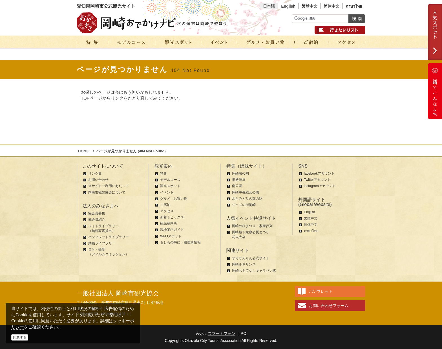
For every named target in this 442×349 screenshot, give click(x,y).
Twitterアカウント (317, 180)
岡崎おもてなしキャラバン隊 (254, 271)
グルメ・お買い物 (173, 199)
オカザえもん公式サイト (250, 258)
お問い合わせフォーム (328, 305)
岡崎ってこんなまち (435, 91)
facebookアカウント (319, 173)
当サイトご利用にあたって (108, 186)
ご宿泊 (165, 205)
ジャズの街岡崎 (244, 205)
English (288, 6)
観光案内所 (168, 223)
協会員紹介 (96, 219)
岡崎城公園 (240, 173)
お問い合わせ (98, 180)
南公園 (237, 186)
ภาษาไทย (354, 6)
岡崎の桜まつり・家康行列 (252, 226)
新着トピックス (172, 217)
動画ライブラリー (101, 243)
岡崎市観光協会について (106, 192)
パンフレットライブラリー (108, 237)
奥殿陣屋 (239, 180)
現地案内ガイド (172, 230)
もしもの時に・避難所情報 (180, 242)
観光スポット (170, 186)
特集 (163, 173)
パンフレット (321, 291)
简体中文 (331, 6)
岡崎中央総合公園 (245, 192)
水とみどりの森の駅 (247, 199)
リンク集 (95, 173)
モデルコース (170, 180)
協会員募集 (96, 213)
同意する (19, 337)
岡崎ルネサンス (244, 264)
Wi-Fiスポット (171, 236)
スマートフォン (221, 333)
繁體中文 (309, 6)
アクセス (167, 211)
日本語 (269, 6)
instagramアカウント (320, 186)
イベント (167, 192)
